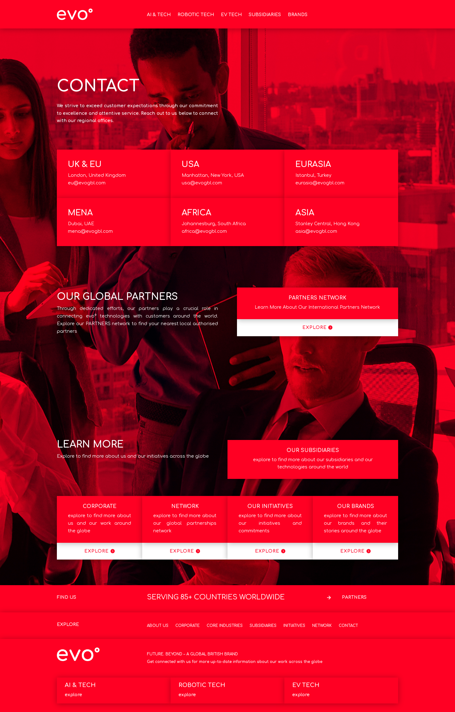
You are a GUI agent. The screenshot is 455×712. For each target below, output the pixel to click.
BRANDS (297, 15)
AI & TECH (159, 15)
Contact (348, 625)
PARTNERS (354, 597)
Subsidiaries (263, 625)
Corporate (187, 625)
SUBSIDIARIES (265, 15)
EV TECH (231, 15)
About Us (157, 625)
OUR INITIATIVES (270, 506)
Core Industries (225, 625)
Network (322, 625)
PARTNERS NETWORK (317, 298)
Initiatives (294, 625)
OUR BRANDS (355, 506)
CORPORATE (100, 506)
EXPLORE (314, 327)
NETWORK (185, 506)
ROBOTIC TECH (196, 15)
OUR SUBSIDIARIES (313, 450)
